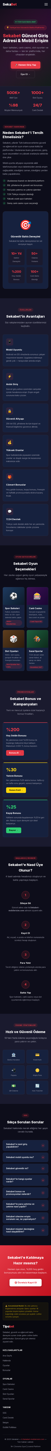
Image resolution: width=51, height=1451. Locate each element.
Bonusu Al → (15, 753)
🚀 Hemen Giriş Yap (25, 64)
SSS (4, 1413)
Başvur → (13, 830)
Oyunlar (6, 1365)
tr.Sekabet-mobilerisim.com (32, 1439)
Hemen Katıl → (16, 790)
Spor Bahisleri (9, 1384)
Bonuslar (6, 1370)
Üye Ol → (25, 74)
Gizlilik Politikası (9, 1427)
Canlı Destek (8, 1418)
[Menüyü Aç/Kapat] (46, 4)
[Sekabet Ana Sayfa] (10, 4)
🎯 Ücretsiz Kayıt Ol (25, 1282)
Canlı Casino (8, 1389)
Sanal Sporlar (9, 1399)
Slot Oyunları (8, 1394)
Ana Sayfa (7, 1356)
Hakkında (7, 1360)
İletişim (6, 1422)
